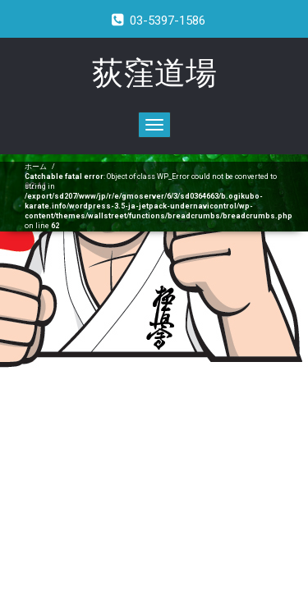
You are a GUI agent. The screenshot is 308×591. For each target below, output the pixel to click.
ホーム (36, 167)
